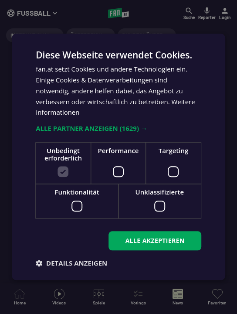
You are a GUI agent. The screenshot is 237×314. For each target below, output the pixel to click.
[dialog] (118, 157)
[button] (118, 128)
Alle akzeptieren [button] (155, 240)
